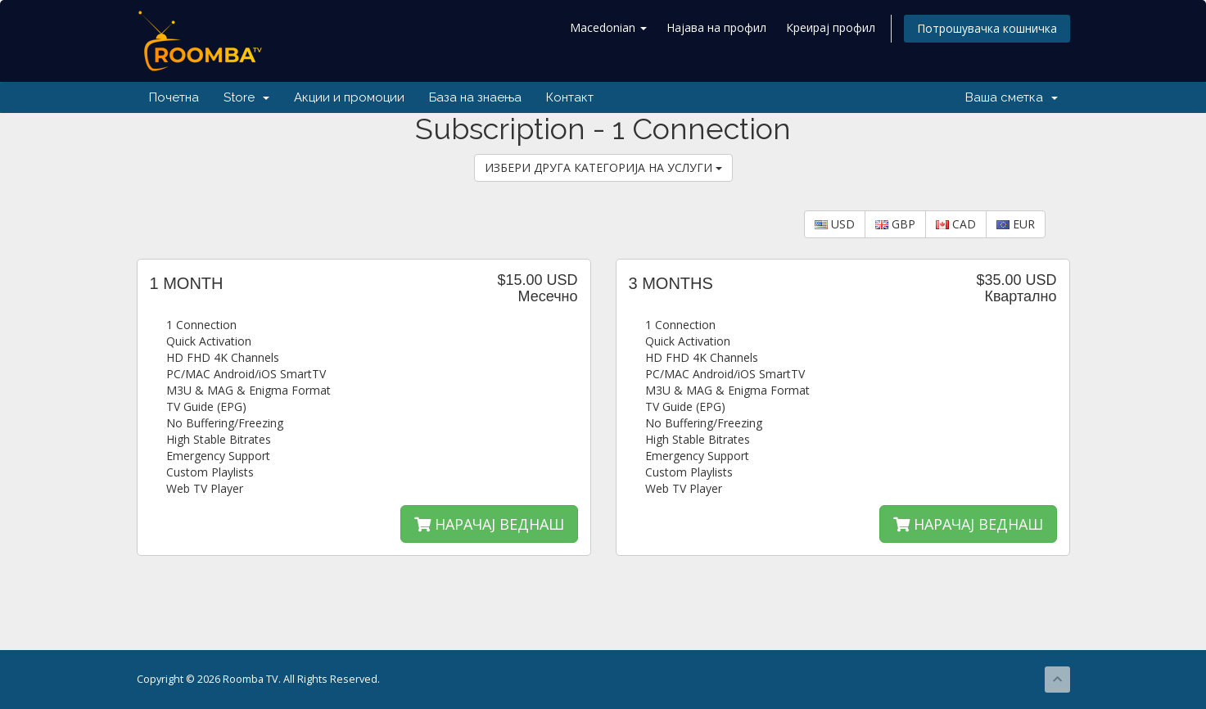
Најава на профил (716, 27)
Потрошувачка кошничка (987, 28)
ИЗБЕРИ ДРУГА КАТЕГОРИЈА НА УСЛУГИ (603, 167)
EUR (1015, 224)
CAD (956, 224)
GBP (895, 224)
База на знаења (475, 97)
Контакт (570, 97)
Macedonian (608, 27)
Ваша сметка (1011, 97)
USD (835, 224)
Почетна (174, 97)
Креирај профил (830, 27)
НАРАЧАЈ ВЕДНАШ (489, 524)
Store (246, 97)
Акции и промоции (349, 97)
